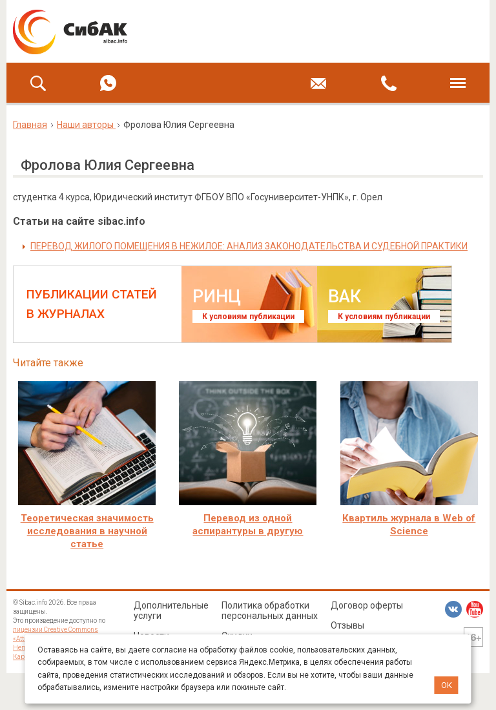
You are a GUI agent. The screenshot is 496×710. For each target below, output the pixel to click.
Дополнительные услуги (171, 610)
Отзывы (347, 625)
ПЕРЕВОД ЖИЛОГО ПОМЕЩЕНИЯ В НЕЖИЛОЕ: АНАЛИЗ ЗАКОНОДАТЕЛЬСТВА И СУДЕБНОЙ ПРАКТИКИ (249, 246)
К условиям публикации (248, 316)
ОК (446, 685)
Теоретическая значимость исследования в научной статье (87, 531)
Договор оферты (367, 605)
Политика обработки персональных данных (270, 610)
